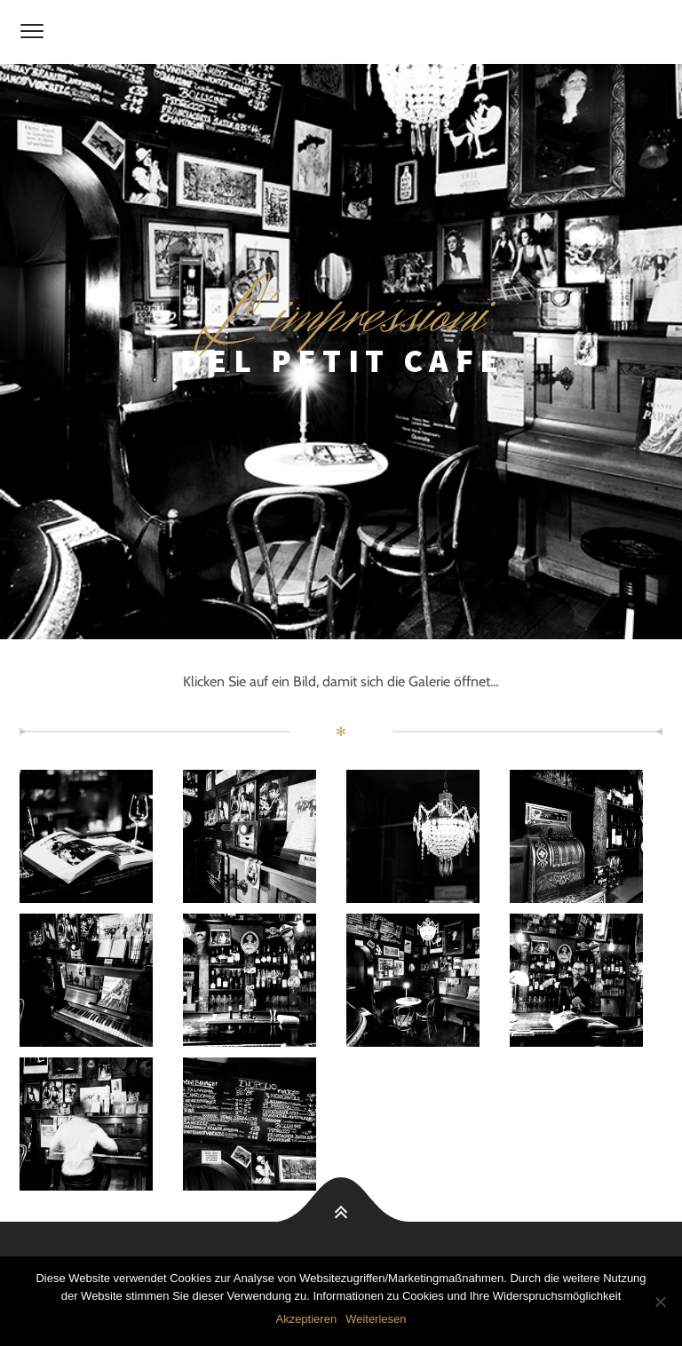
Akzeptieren (306, 1319)
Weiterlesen (375, 1319)
